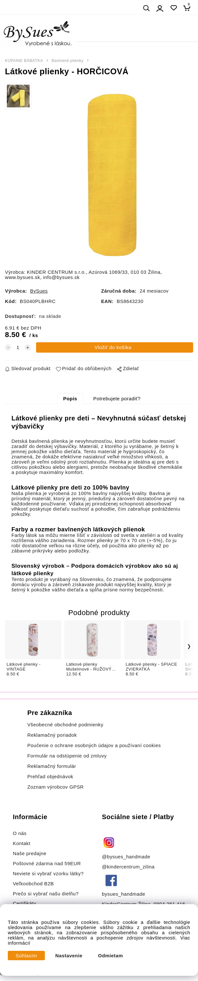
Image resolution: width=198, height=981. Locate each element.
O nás (19, 833)
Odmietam (110, 955)
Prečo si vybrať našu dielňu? (45, 893)
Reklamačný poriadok (52, 735)
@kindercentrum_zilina (129, 866)
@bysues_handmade (126, 856)
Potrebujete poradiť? (116, 398)
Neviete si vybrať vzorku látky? (48, 873)
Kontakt (22, 843)
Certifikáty (24, 903)
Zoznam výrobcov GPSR (55, 787)
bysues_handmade (124, 894)
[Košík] (188, 8)
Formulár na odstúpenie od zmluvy (67, 755)
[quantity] (17, 347)
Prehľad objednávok (50, 776)
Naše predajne (29, 853)
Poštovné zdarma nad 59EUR (47, 863)
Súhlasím (26, 955)
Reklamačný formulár (51, 766)
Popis (70, 398)
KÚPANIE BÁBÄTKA (24, 60)
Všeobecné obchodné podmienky (65, 724)
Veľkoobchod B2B (33, 883)
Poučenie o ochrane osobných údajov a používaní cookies (94, 745)
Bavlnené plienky (68, 60)
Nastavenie (69, 955)
